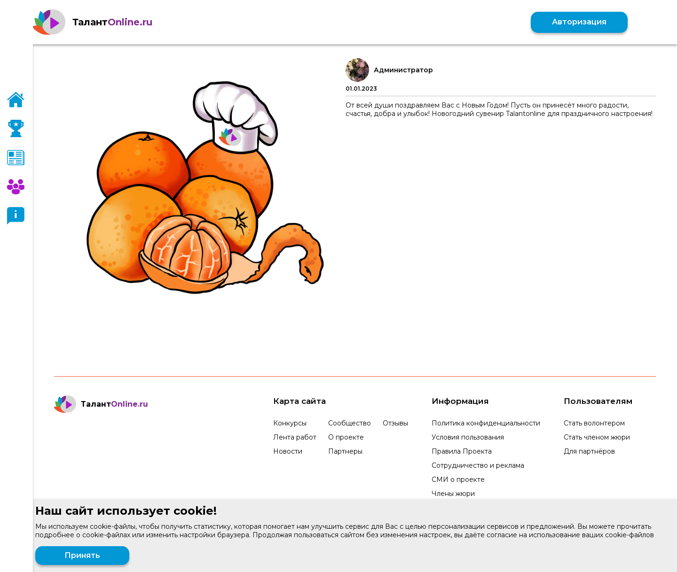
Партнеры (345, 451)
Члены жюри (453, 493)
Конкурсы (290, 423)
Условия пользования (468, 437)
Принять (82, 555)
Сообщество (349, 423)
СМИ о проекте (458, 479)
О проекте (346, 437)
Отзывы (395, 423)
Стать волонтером (594, 423)
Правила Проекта (462, 451)
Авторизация (579, 21)
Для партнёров (589, 451)
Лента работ (294, 437)
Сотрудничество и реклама (478, 465)
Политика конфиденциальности (486, 423)
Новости (287, 451)
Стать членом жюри (597, 437)
